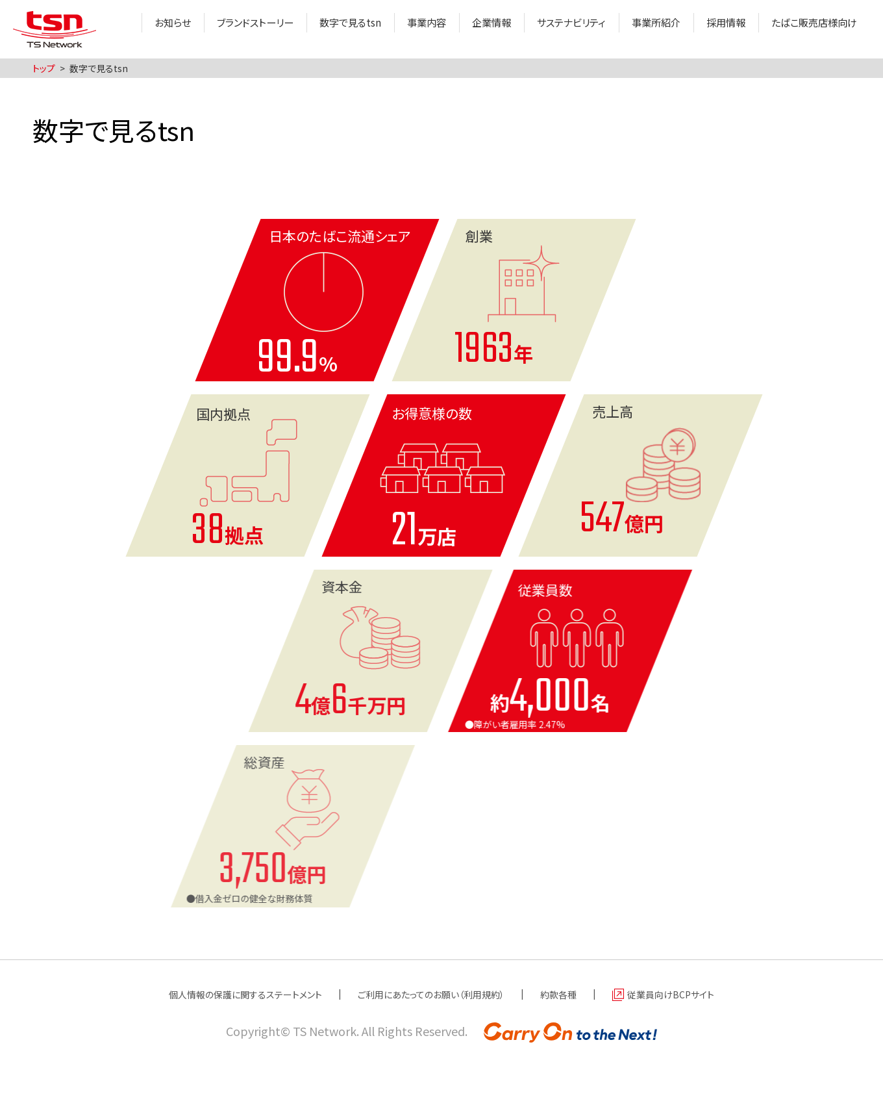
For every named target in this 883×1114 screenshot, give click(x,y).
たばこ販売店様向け (811, 29)
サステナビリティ (557, 29)
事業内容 (406, 29)
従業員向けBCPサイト (694, 994)
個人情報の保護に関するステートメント (226, 994)
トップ (43, 68)
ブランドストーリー (228, 29)
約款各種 (574, 994)
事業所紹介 (646, 29)
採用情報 (719, 29)
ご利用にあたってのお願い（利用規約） (433, 994)
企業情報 (474, 29)
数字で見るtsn (327, 29)
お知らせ (141, 29)
